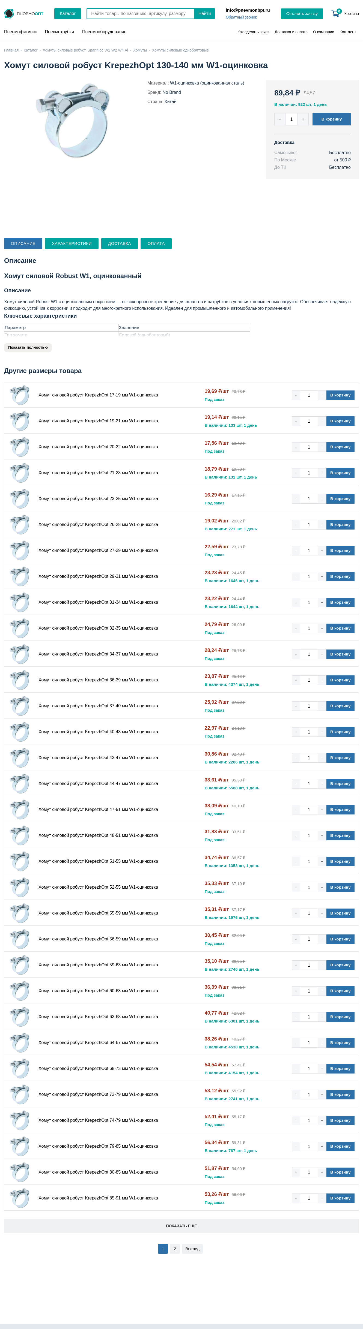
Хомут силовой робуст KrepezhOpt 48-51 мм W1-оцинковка (98, 835)
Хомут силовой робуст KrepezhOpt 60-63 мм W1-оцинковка (98, 990)
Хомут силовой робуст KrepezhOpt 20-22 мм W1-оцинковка (98, 446)
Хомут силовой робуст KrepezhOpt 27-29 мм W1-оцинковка (98, 550)
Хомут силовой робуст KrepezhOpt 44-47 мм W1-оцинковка (98, 783)
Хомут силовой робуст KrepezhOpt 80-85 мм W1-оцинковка (98, 1172)
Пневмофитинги (20, 31)
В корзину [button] (332, 119)
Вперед (192, 1248)
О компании (323, 32)
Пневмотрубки (59, 31)
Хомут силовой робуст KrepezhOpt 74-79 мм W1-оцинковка (98, 1120)
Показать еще (181, 1226)
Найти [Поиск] (204, 13)
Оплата (156, 243)
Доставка (119, 243)
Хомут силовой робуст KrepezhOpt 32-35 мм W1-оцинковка (98, 628)
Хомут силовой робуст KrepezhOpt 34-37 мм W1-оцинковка (98, 654)
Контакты (348, 32)
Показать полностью (28, 347)
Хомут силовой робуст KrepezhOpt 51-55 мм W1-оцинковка (98, 861)
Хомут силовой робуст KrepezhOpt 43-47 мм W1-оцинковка (98, 757)
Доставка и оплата (291, 32)
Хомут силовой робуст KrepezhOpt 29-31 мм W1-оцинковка (98, 576)
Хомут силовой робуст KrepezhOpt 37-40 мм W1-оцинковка (98, 705)
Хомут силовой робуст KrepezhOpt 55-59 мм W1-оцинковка (98, 913)
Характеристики (72, 243)
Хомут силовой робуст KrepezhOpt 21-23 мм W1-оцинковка (98, 472)
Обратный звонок (241, 17)
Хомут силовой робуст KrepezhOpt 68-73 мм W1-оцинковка (98, 1068)
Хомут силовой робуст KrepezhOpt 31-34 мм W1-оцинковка (98, 602)
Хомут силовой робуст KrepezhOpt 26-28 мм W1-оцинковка (98, 524)
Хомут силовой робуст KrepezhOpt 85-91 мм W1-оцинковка (98, 1198)
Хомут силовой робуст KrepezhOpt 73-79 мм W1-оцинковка (98, 1094)
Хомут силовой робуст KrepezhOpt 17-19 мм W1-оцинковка (98, 395)
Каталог (68, 13)
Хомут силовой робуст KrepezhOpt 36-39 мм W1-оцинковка (98, 680)
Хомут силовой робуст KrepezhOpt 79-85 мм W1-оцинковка (98, 1146)
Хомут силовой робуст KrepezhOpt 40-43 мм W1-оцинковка (98, 731)
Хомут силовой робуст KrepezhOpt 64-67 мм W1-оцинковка (98, 1042)
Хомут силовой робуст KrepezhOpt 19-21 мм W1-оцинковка (98, 421)
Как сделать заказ (253, 32)
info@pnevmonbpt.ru (248, 10)
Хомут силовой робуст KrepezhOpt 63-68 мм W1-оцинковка (98, 1016)
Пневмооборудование (104, 31)
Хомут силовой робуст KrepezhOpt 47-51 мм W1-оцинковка (98, 809)
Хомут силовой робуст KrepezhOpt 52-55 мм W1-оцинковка (98, 887)
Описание (23, 243)
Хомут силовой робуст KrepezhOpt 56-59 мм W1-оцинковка (98, 939)
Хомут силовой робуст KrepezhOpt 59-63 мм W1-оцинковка (98, 965)
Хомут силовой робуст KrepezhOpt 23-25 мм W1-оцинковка (98, 498)
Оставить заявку (302, 13)
